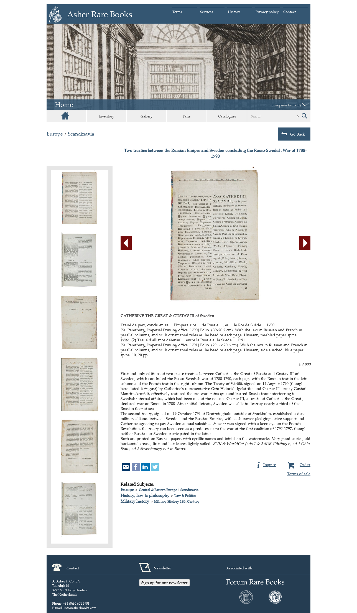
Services (206, 11)
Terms (177, 11)
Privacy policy (267, 11)
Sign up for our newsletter (164, 582)
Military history (135, 501)
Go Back (293, 134)
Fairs (187, 116)
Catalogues (227, 116)
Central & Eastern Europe (158, 489)
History (234, 11)
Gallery (146, 116)
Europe (55, 133)
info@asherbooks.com (80, 608)
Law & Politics (185, 495)
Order (298, 464)
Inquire (266, 464)
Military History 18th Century (177, 501)
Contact (289, 11)
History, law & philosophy (145, 495)
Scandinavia (81, 133)
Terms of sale (298, 473)
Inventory (106, 116)
